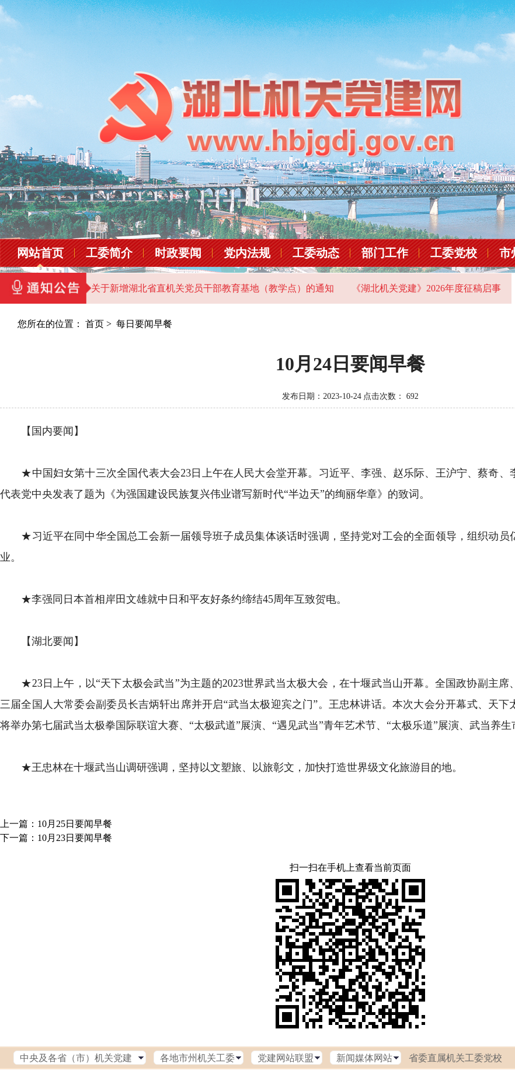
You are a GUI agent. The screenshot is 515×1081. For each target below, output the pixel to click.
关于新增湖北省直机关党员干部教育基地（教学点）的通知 (212, 288)
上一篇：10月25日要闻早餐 (56, 824)
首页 (94, 324)
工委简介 (109, 252)
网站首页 (40, 252)
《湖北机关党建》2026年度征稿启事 (426, 288)
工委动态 (316, 252)
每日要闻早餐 (144, 324)
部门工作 (384, 252)
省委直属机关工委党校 (455, 1058)
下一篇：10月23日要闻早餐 (56, 838)
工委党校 (453, 252)
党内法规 (247, 252)
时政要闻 (178, 252)
